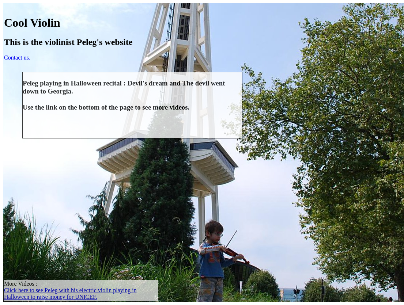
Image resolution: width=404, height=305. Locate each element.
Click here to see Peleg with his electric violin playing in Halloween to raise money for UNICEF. (70, 293)
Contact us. (17, 57)
